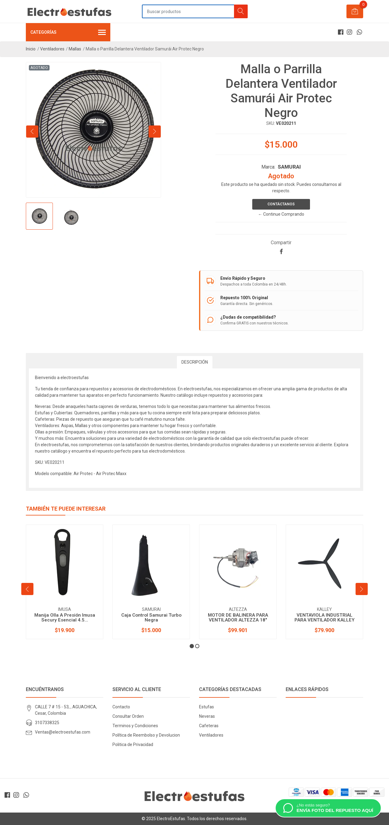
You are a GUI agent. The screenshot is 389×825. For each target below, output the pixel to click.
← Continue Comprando (281, 214)
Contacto (121, 706)
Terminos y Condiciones (135, 725)
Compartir (281, 242)
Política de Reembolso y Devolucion (146, 735)
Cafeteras (209, 725)
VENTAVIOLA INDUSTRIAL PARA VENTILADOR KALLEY (324, 617)
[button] (191, 646)
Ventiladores (52, 48)
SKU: (270, 123)
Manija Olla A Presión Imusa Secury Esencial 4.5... (64, 617)
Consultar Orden (128, 716)
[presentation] (32, 131)
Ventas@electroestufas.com (62, 732)
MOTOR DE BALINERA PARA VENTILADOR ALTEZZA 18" (238, 617)
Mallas (75, 48)
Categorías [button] (68, 33)
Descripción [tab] (194, 362)
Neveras (207, 716)
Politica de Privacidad (132, 744)
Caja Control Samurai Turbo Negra (151, 617)
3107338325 (47, 722)
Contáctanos (281, 204)
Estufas (206, 706)
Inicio (31, 48)
